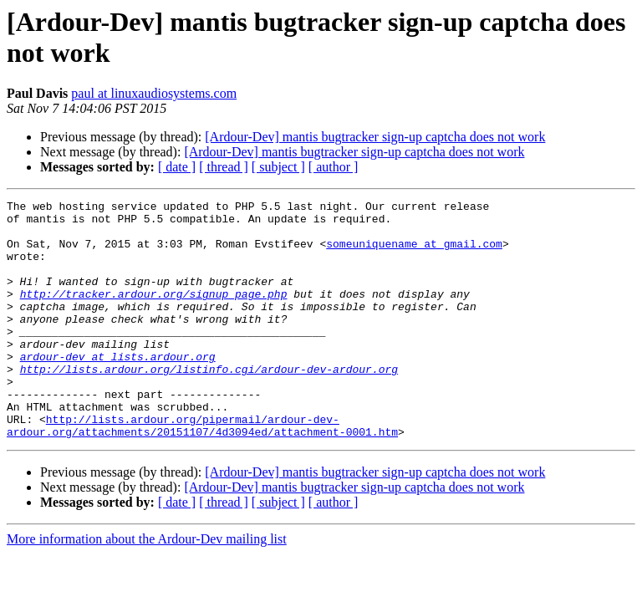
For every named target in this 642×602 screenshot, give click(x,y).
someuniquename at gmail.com (414, 253)
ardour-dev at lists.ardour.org (118, 388)
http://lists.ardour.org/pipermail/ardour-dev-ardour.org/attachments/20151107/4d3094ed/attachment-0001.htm (202, 472)
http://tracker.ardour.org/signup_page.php (154, 313)
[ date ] (177, 167)
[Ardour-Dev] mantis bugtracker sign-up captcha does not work (375, 137)
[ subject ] (278, 167)
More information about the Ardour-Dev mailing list (147, 586)
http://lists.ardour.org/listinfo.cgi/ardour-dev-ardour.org (209, 403)
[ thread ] (223, 167)
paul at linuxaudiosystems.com (154, 93)
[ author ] (333, 167)
